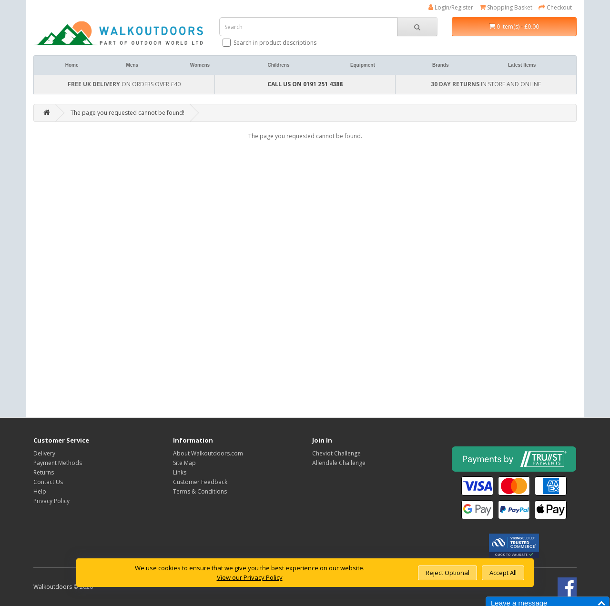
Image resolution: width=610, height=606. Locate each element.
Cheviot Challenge (336, 453)
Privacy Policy (51, 501)
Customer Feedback (200, 482)
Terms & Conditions (200, 491)
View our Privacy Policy (250, 577)
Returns (43, 472)
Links (179, 472)
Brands (440, 65)
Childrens (278, 65)
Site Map (184, 463)
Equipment (362, 65)
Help (39, 491)
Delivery (44, 453)
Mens (132, 65)
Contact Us (48, 482)
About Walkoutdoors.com (208, 453)
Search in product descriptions (270, 43)
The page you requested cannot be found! (127, 113)
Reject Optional (447, 572)
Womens (200, 65)
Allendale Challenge (339, 463)
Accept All (503, 572)
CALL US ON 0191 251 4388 (305, 84)
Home (72, 65)
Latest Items (522, 65)
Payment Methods (57, 463)
